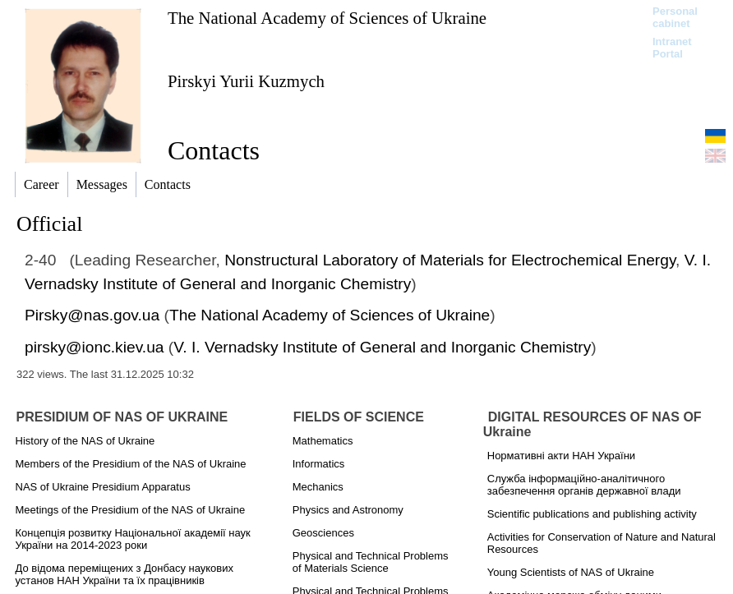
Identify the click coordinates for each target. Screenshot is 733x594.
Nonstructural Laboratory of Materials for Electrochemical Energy (449, 260)
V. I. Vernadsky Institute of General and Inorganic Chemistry (382, 347)
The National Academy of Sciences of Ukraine (327, 17)
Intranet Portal (672, 47)
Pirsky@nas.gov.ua (92, 315)
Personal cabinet (675, 17)
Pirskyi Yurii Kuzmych (246, 80)
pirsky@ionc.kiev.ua (94, 347)
